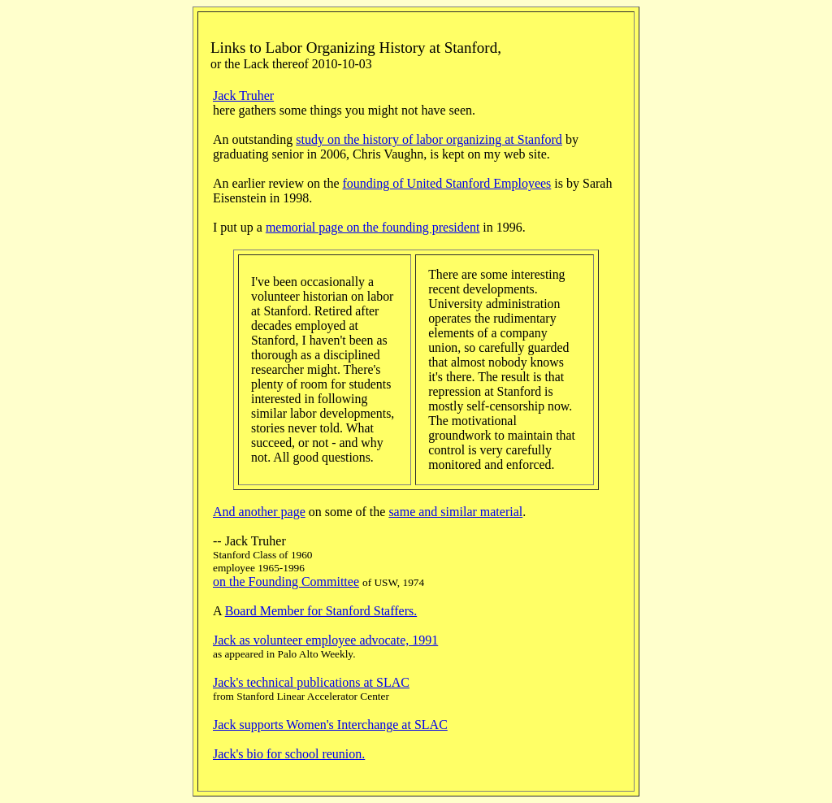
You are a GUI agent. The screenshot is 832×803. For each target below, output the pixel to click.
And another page (259, 512)
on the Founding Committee (286, 581)
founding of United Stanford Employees (446, 183)
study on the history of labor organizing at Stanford (429, 139)
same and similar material (455, 512)
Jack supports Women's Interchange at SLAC (330, 724)
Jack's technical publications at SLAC (311, 682)
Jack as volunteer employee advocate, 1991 (325, 640)
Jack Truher (243, 95)
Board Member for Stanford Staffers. (321, 611)
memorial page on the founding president (372, 227)
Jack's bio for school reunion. (289, 754)
